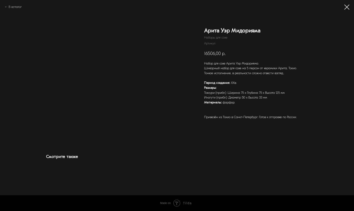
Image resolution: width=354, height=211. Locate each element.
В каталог (15, 7)
